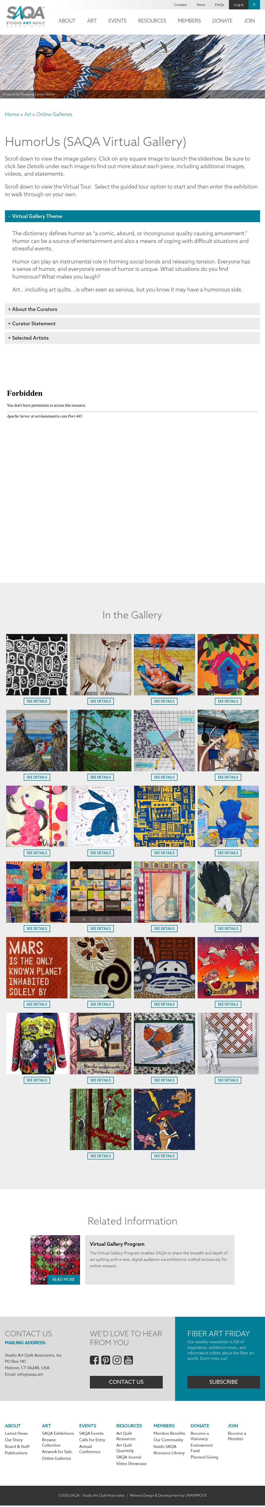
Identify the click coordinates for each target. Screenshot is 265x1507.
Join (249, 21)
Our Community (168, 1442)
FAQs (219, 4)
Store (201, 4)
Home (12, 114)
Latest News (16, 1435)
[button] (36, 694)
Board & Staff (17, 1448)
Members (189, 21)
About (67, 21)
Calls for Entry (92, 1442)
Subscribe (223, 1383)
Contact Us (126, 1383)
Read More (63, 1281)
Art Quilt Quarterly (125, 1450)
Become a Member (237, 1438)
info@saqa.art (30, 1375)
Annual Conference (90, 1451)
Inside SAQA (165, 1448)
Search (254, 4)
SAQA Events (91, 1435)
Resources (152, 21)
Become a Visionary (200, 1438)
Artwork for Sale (57, 1454)
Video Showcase (131, 1466)
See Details (37, 702)
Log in (239, 4)
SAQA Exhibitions (58, 1435)
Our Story (14, 1442)
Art (92, 21)
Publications (16, 1455)
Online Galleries (54, 114)
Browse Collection (51, 1444)
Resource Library (169, 1455)
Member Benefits (169, 1435)
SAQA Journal (128, 1459)
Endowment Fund (202, 1450)
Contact (180, 4)
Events (117, 21)
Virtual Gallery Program (117, 1245)
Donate (222, 21)
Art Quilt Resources (125, 1438)
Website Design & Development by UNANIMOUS (168, 1497)
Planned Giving (204, 1459)
